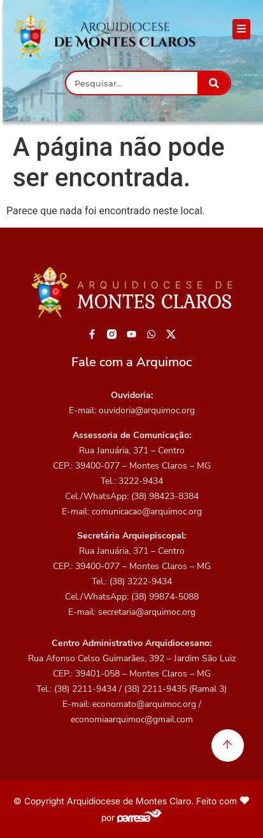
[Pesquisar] (213, 83)
